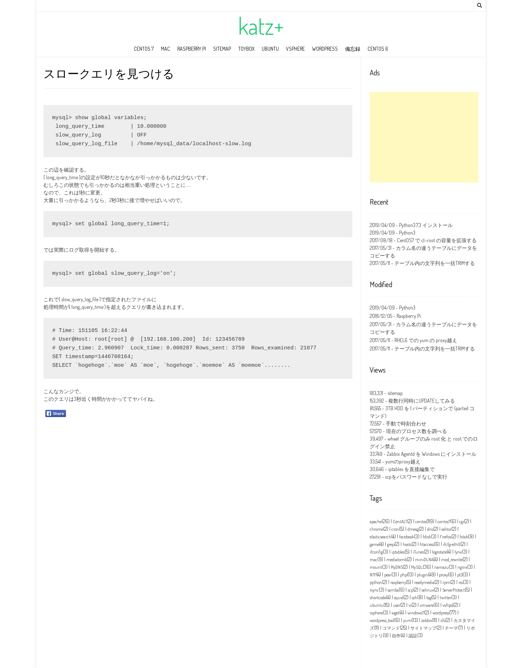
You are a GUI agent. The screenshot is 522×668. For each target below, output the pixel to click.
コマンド (391, 628)
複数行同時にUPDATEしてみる (421, 401)
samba (393, 590)
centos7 (444, 521)
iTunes (418, 552)
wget (395, 613)
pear (388, 574)
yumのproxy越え (402, 461)
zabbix (426, 620)
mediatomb (396, 559)
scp (410, 590)
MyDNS (397, 567)
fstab (464, 536)
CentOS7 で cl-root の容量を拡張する (437, 240)
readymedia (424, 582)
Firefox (445, 536)
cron (395, 529)
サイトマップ (423, 628)
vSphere (295, 49)
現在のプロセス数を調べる (416, 431)
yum (407, 620)
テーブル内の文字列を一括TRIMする (434, 263)
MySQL (417, 567)
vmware (427, 605)
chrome (376, 529)
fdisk (427, 536)
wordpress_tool (382, 620)
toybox (246, 49)
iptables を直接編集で (411, 469)
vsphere (376, 613)
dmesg (413, 529)
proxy (443, 574)
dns (430, 529)
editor (446, 529)
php (403, 574)
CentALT (400, 521)
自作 (396, 635)
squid (398, 597)
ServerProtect (453, 590)
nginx (462, 567)
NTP (373, 574)
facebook (406, 536)
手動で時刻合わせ (406, 423)
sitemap (222, 49)
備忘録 (352, 49)
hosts (407, 544)
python (376, 582)
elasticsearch (380, 536)
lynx (458, 552)
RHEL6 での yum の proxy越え (425, 340)
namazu (441, 567)
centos (420, 521)
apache (376, 521)
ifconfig (376, 552)
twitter (445, 597)
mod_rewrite (452, 559)
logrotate (439, 552)
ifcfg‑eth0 (451, 544)
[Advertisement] (424, 137)
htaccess (427, 544)
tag (428, 597)
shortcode (378, 597)
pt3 (460, 574)
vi (410, 605)
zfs (442, 620)
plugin (422, 574)
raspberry (398, 582)
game (374, 544)
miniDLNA (424, 559)
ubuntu (270, 49)
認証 (413, 635)
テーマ (451, 628)
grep (390, 544)
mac (165, 49)
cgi (461, 521)
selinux (428, 590)
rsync (374, 590)
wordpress (325, 49)
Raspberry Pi (191, 49)
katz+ (261, 25)
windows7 (415, 613)
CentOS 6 (378, 49)
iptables (398, 552)
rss (461, 582)
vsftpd (448, 605)
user (396, 605)
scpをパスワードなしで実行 (416, 477)
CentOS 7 (144, 49)
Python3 (407, 233)
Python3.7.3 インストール (426, 225)
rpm (446, 582)
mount (376, 567)
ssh (414, 597)
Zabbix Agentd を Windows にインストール (431, 454)
